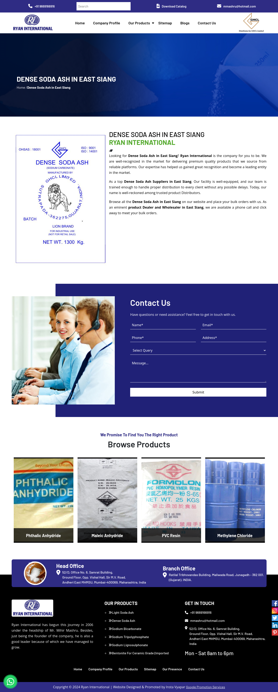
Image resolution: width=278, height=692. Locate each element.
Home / (22, 87)
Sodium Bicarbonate (125, 629)
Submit (198, 392)
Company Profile (106, 23)
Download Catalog (171, 6)
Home (80, 23)
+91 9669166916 (41, 6)
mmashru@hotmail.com (236, 6)
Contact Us (207, 23)
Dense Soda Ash (122, 620)
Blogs (184, 23)
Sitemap (165, 23)
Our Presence (172, 669)
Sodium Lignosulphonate (128, 645)
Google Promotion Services (205, 687)
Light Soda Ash (121, 612)
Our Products (139, 23)
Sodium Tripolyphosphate (129, 637)
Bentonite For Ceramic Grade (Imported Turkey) (139, 655)
